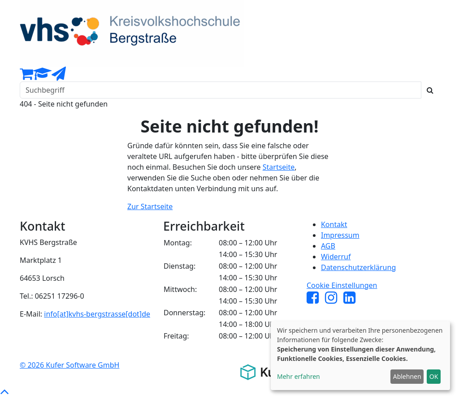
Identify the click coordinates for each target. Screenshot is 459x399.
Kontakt (334, 224)
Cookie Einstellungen (342, 285)
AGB (328, 246)
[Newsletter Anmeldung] (59, 76)
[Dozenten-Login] (42, 76)
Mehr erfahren (298, 376)
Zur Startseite (150, 206)
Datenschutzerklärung (358, 267)
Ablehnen (407, 376)
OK (433, 376)
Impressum (340, 235)
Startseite (279, 167)
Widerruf (336, 257)
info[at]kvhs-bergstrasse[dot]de (97, 314)
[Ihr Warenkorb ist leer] (26, 76)
